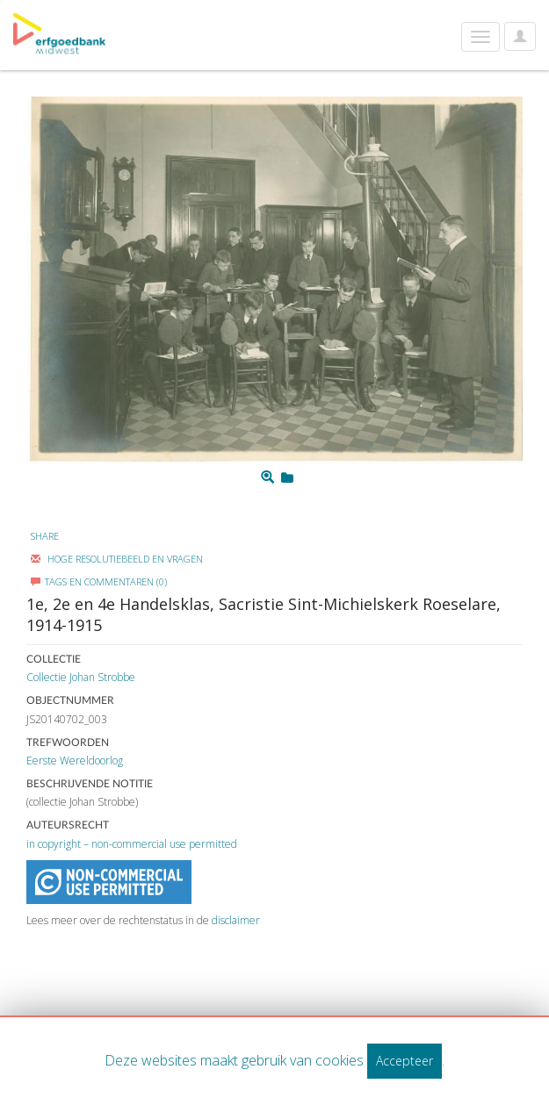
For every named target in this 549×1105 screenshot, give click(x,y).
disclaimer (236, 920)
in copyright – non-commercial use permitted (131, 843)
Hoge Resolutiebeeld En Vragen (117, 558)
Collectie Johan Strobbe (80, 677)
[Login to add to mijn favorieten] (287, 477)
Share (45, 535)
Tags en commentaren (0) (99, 581)
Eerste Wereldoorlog (74, 760)
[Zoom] (267, 477)
